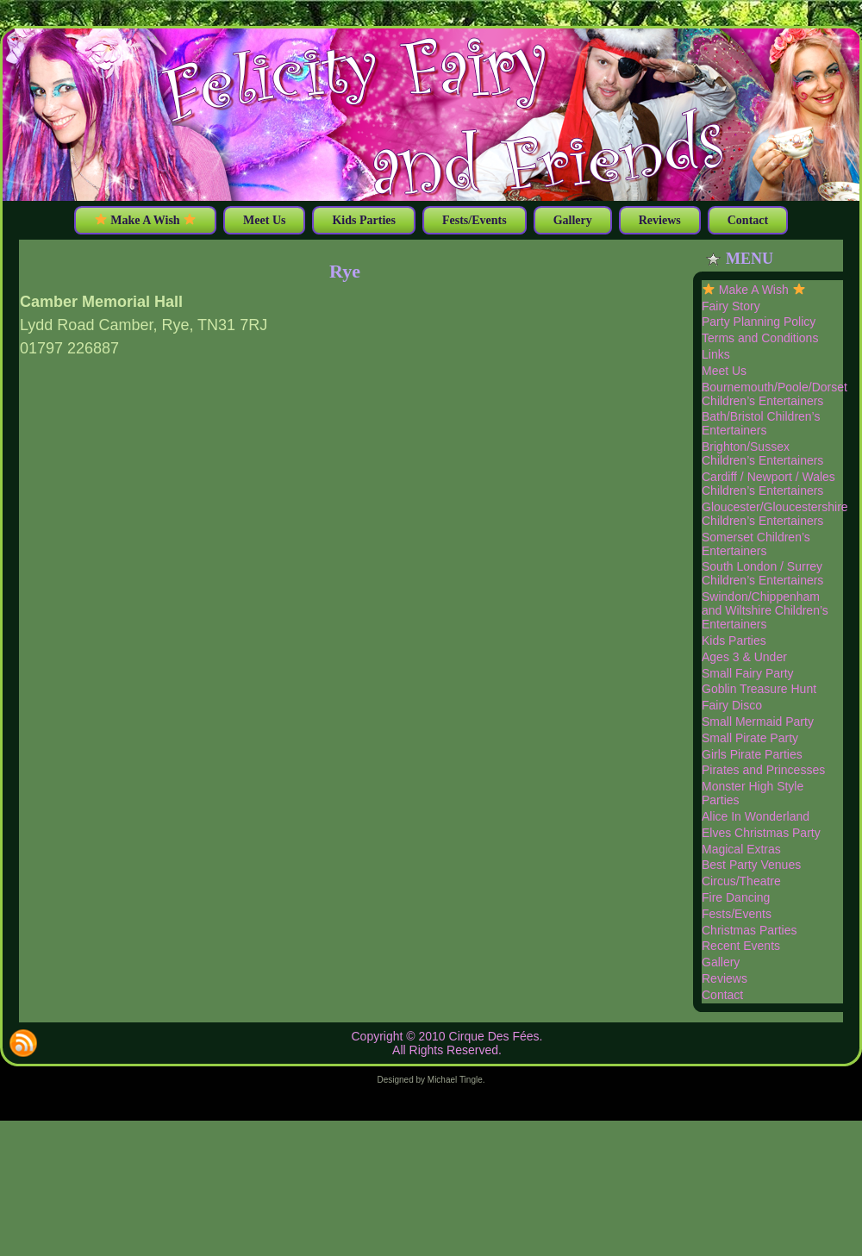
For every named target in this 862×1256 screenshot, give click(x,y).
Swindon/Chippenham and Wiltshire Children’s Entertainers (765, 610)
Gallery (721, 962)
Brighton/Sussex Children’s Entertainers (762, 453)
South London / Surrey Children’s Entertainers (762, 573)
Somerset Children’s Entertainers (756, 544)
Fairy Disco (732, 705)
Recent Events (741, 946)
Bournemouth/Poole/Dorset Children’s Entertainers (774, 394)
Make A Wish (754, 290)
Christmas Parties (749, 930)
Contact (722, 995)
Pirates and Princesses (763, 770)
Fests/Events (736, 914)
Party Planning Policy (758, 321)
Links (716, 354)
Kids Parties (734, 640)
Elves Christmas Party (761, 833)
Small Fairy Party (748, 673)
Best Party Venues (751, 865)
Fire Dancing (736, 897)
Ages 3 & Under (744, 657)
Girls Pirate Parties (752, 754)
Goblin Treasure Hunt (759, 689)
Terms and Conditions (760, 338)
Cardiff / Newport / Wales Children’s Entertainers (768, 483)
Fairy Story (731, 306)
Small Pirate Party (750, 738)
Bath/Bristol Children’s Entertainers (761, 423)
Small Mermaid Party (758, 721)
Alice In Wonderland (755, 816)
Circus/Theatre (741, 881)
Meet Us (724, 371)
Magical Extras (741, 849)
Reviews (724, 978)
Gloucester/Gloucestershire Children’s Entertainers (775, 514)
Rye (344, 271)
